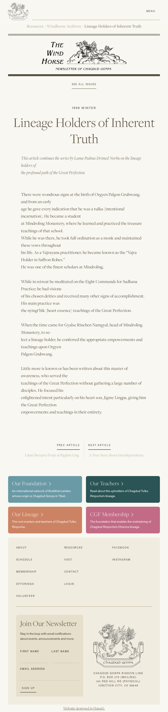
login (69, 583)
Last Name (60, 651)
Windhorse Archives (64, 26)
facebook (120, 547)
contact (71, 571)
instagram (121, 559)
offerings (25, 583)
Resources (35, 26)
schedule (24, 559)
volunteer (25, 596)
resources (73, 547)
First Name (29, 651)
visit (68, 559)
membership (26, 571)
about (21, 547)
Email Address (32, 668)
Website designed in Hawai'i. (84, 708)
